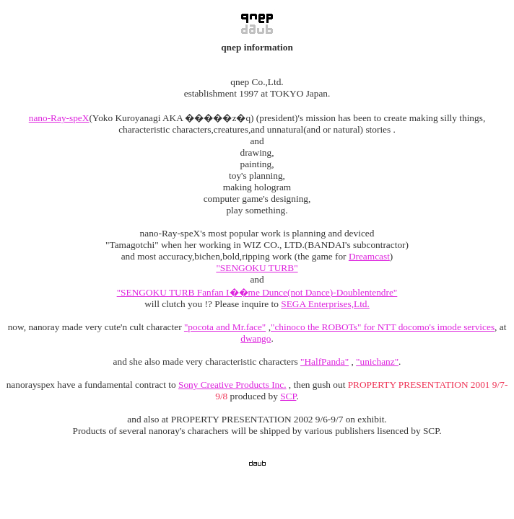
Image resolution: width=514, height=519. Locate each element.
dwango (255, 338)
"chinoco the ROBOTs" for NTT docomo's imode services (383, 326)
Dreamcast (369, 256)
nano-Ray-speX (59, 117)
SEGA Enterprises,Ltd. (325, 303)
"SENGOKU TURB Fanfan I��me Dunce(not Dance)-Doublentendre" (257, 292)
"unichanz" (377, 361)
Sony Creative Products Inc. (232, 384)
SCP (288, 396)
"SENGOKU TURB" (256, 267)
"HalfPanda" (324, 361)
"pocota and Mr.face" (225, 326)
